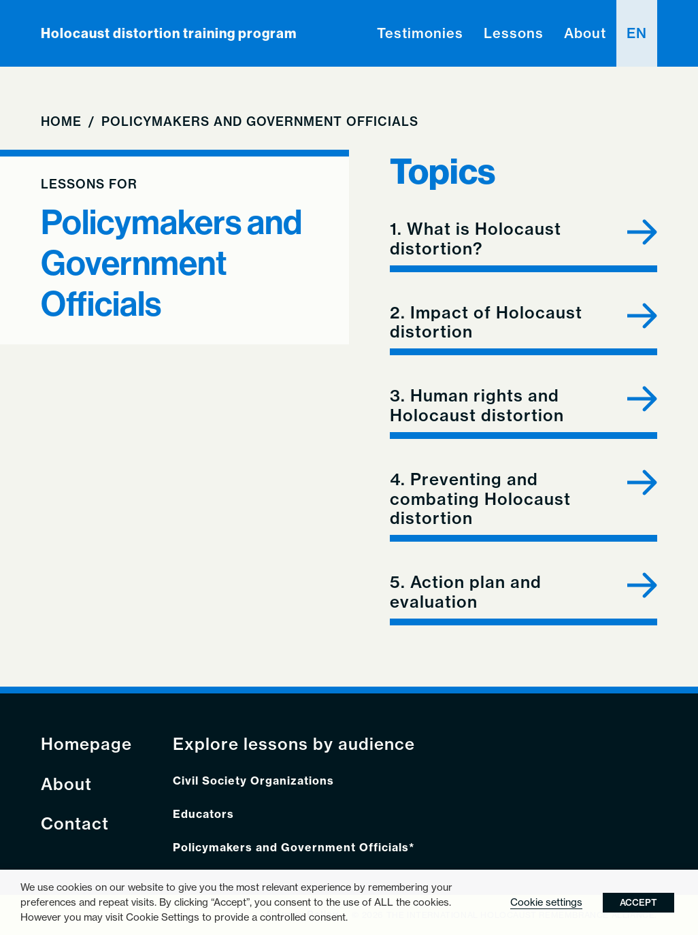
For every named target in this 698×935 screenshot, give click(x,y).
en (637, 33)
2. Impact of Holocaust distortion (486, 322)
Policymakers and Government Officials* (294, 847)
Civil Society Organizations (253, 780)
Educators (203, 814)
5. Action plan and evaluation (466, 592)
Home (61, 121)
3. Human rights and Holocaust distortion (477, 405)
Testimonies (420, 33)
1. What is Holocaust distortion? (475, 239)
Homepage (86, 744)
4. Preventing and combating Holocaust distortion (480, 499)
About (585, 33)
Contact (75, 824)
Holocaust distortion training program (169, 33)
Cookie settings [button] (546, 902)
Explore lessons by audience (294, 744)
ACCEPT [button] (638, 902)
